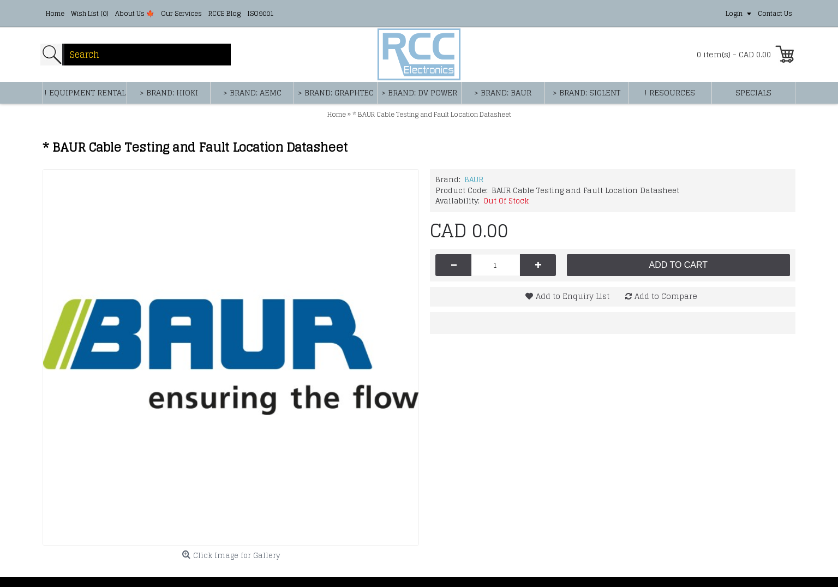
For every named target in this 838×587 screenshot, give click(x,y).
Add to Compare (666, 296)
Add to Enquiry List (572, 296)
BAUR (473, 179)
